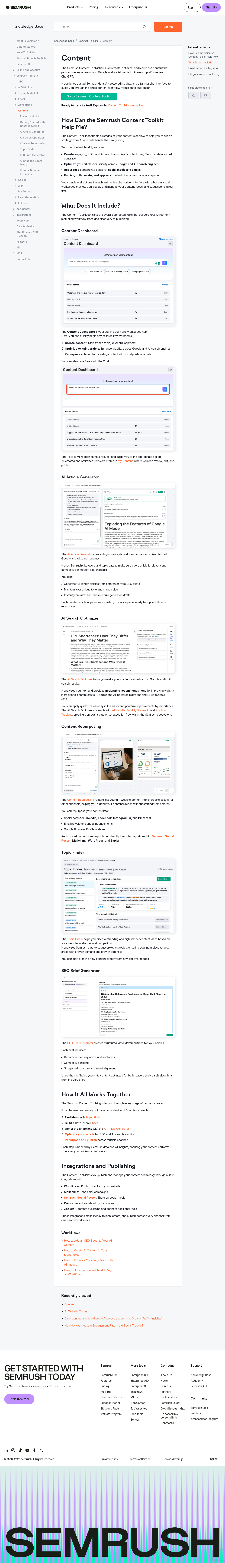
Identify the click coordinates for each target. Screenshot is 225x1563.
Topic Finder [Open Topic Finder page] (27, 149)
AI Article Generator (79, 554)
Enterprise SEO (140, 1375)
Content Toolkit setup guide (125, 105)
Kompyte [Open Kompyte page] (22, 241)
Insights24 (137, 1391)
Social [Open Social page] (22, 180)
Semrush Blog (199, 1408)
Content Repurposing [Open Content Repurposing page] (33, 143)
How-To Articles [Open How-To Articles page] (26, 52)
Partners (166, 1391)
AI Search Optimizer (80, 679)
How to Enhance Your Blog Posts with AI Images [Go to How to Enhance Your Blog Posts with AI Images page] (88, 1262)
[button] (205, 95)
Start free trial (19, 1399)
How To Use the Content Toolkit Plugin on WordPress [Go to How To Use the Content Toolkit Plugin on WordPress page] (89, 1272)
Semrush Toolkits (88, 40)
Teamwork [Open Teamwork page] (23, 220)
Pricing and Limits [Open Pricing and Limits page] (31, 116)
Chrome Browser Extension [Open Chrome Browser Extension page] (30, 172)
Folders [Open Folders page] (22, 203)
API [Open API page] (18, 247)
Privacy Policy (109, 1459)
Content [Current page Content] (23, 110)
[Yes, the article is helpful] (193, 95)
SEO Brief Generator (80, 1043)
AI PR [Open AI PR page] (21, 185)
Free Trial (106, 1391)
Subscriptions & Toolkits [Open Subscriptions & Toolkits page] (31, 58)
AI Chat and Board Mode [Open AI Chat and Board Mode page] (31, 162)
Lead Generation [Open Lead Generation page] (28, 197)
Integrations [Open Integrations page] (24, 215)
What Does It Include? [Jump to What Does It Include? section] (201, 62)
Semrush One (109, 1375)
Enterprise (136, 7)
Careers (166, 1386)
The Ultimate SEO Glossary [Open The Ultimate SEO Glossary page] (27, 234)
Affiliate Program (111, 1414)
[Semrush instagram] (13, 1450)
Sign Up (211, 7)
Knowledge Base (28, 26)
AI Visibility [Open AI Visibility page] (25, 87)
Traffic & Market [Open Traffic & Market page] (28, 93)
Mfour (134, 1397)
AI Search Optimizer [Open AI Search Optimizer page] (32, 137)
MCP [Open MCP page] (19, 253)
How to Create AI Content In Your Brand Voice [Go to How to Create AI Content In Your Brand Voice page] (85, 1252)
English (213, 1459)
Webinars (197, 1413)
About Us (166, 1375)
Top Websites (139, 1408)
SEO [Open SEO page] (20, 81)
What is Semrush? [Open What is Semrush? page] (28, 40)
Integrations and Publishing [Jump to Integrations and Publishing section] (204, 74)
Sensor (135, 1419)
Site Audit (142, 710)
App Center (138, 1403)
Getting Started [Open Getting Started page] (26, 46)
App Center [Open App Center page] (23, 209)
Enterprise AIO (140, 1380)
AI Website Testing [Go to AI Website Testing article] (76, 1311)
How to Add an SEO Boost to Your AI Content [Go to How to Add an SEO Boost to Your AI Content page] (88, 1243)
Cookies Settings (173, 1459)
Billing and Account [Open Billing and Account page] (28, 70)
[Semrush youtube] (27, 1450)
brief (95, 1123)
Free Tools (137, 1414)
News (164, 1380)
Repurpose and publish (81, 1140)
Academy (197, 1380)
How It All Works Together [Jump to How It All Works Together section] (203, 68)
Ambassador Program (204, 1419)
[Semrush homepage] (17, 7)
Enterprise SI (138, 1386)
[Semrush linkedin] (6, 1450)
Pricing (93, 7)
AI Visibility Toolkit (123, 710)
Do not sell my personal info (169, 1416)
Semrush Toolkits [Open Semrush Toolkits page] (27, 75)
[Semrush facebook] (34, 1450)
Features (106, 1380)
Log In (192, 7)
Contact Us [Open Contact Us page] (23, 259)
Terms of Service (140, 1459)
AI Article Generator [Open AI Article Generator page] (32, 131)
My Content (125, 461)
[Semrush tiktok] (20, 1450)
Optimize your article (79, 1134)
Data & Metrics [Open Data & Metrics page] (26, 226)
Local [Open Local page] (21, 99)
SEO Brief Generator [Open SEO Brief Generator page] (32, 154)
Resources (112, 7)
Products (73, 7)
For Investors (169, 1397)
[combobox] (98, 27)
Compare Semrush (112, 1397)
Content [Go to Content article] (70, 1304)
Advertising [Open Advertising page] (25, 105)
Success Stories (111, 1403)
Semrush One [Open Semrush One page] (25, 64)
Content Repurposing (80, 799)
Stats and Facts (110, 1408)
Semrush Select (170, 1403)
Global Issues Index (173, 1408)
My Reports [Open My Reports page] (25, 191)
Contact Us (168, 1423)
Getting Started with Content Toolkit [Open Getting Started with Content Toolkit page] (32, 124)
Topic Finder (75, 939)
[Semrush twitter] (41, 1450)
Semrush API (199, 1386)
